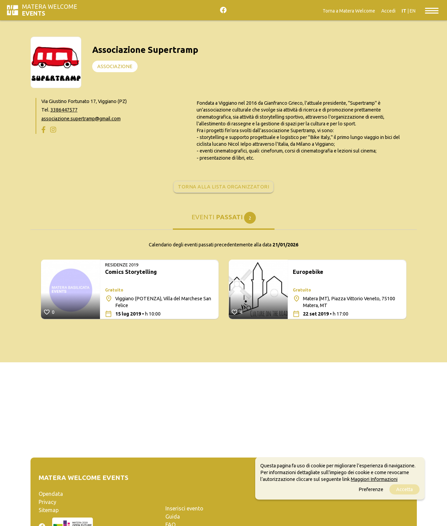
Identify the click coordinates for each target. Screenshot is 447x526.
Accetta (404, 489)
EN (412, 11)
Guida (172, 516)
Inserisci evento (184, 508)
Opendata (51, 494)
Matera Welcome (49, 10)
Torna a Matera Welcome (349, 11)
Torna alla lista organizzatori (223, 186)
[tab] (224, 219)
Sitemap (49, 510)
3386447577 (64, 110)
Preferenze (371, 489)
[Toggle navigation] (432, 10)
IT (404, 11)
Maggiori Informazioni (374, 479)
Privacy (47, 502)
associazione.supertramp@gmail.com (81, 118)
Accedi (388, 11)
